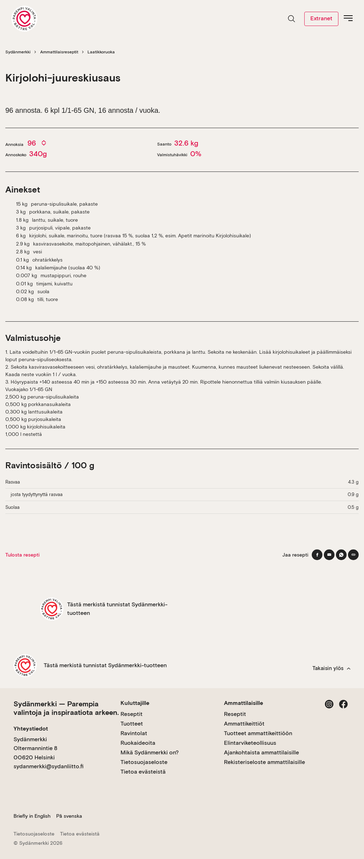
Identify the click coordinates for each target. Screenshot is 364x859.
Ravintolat (134, 733)
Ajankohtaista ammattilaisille (261, 752)
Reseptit (132, 714)
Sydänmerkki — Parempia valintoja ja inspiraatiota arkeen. (66, 708)
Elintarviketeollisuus (250, 742)
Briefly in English (32, 816)
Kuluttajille (135, 703)
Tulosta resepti (22, 555)
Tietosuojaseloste (144, 762)
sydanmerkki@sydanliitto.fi (49, 766)
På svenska (69, 816)
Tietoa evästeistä (143, 771)
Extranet (321, 18)
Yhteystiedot (31, 728)
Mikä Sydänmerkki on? (150, 752)
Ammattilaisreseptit (59, 51)
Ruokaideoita (138, 742)
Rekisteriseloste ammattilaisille (264, 762)
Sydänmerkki (18, 51)
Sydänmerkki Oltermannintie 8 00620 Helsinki (35, 748)
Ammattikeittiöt (244, 723)
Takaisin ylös (331, 668)
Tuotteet (132, 723)
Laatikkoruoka (101, 51)
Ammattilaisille (243, 703)
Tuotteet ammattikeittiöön (258, 733)
